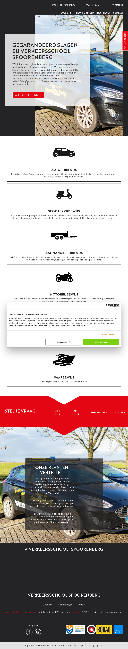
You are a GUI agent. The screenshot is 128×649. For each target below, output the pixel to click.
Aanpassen (63, 342)
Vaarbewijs (64, 377)
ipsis (101, 645)
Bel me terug (125, 40)
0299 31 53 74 (89, 612)
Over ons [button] (67, 12)
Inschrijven (103, 12)
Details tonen (108, 334)
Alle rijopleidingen (28, 95)
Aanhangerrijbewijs (64, 252)
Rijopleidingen (85, 12)
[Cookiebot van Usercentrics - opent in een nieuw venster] (108, 305)
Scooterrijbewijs (64, 211)
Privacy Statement (62, 645)
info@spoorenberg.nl (111, 612)
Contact (118, 12)
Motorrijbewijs (64, 294)
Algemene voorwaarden (37, 645)
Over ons (47, 604)
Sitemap (78, 645)
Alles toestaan (101, 342)
